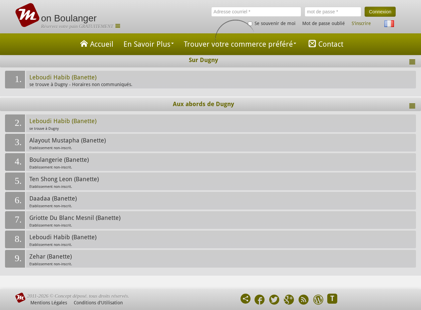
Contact (324, 43)
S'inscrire (361, 23)
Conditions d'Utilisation (98, 302)
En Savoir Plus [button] (148, 44)
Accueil (95, 43)
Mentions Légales (48, 302)
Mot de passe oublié (323, 23)
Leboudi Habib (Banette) (62, 77)
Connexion (380, 11)
